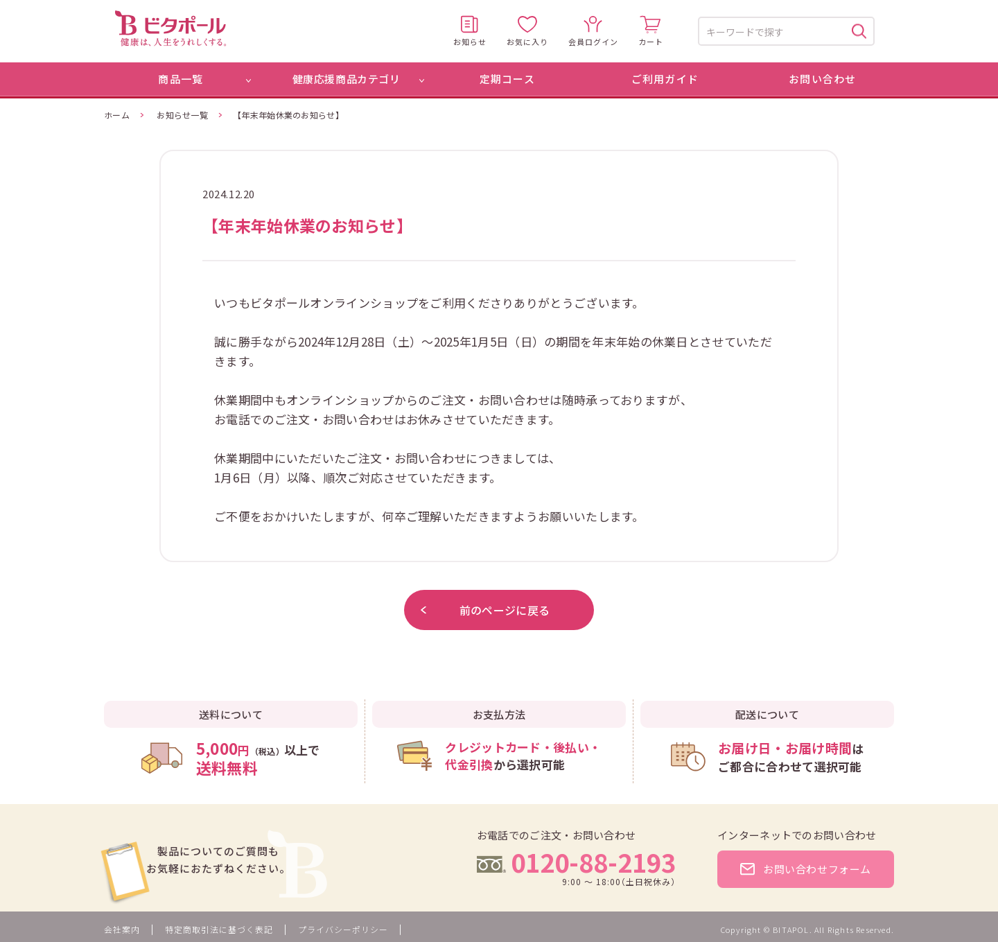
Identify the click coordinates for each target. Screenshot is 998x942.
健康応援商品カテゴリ (346, 78)
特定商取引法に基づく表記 (219, 929)
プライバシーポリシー (343, 929)
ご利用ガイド (665, 78)
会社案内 (122, 929)
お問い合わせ (822, 78)
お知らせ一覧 (182, 115)
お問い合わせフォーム (805, 869)
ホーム (117, 115)
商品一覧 (180, 78)
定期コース (507, 78)
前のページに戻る (485, 610)
